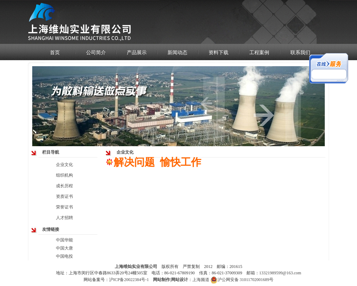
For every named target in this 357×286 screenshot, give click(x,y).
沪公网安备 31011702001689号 (242, 279)
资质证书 (64, 196)
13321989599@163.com (280, 272)
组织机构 (64, 175)
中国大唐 (64, 248)
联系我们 (300, 52)
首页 (55, 52)
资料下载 (218, 52)
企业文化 (64, 164)
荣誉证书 (64, 207)
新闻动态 (177, 52)
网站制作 (161, 279)
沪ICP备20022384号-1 (129, 279)
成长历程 (64, 185)
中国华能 (64, 240)
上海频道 (200, 279)
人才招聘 (64, 217)
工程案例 (259, 52)
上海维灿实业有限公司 (136, 266)
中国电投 (64, 256)
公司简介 (96, 52)
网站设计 (179, 279)
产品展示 (137, 52)
